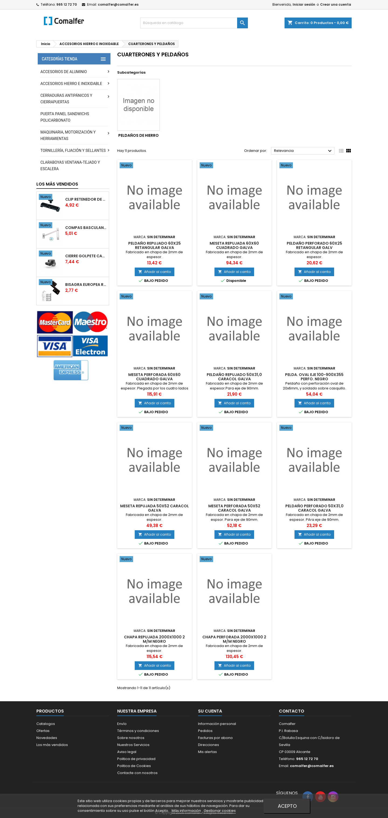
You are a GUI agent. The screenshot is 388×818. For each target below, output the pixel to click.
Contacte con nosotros (137, 772)
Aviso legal (126, 751)
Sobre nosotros (130, 737)
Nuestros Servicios (133, 744)
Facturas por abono (215, 737)
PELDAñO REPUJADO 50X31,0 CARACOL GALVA (234, 377)
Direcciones (208, 744)
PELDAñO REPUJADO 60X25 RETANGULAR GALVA (154, 245)
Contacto (291, 711)
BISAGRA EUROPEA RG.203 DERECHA (86, 284)
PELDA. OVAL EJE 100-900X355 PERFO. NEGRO (314, 377)
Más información (187, 810)
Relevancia (303, 151)
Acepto (287, 806)
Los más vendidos (57, 184)
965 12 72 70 (66, 4)
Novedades (46, 737)
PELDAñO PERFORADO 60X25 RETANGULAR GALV (314, 245)
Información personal (217, 723)
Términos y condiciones (138, 730)
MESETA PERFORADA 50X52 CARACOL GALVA (234, 508)
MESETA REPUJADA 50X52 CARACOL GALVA (154, 508)
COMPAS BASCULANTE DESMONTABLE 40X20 (86, 227)
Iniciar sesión (304, 4)
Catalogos (45, 723)
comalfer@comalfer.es (118, 4)
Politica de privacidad (136, 758)
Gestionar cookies (220, 810)
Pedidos (205, 730)
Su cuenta (210, 711)
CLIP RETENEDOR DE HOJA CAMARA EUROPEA (86, 199)
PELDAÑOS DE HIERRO (138, 135)
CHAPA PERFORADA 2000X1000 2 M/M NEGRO (234, 639)
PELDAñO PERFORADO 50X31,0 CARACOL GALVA (314, 508)
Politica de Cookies (134, 765)
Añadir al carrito (154, 271)
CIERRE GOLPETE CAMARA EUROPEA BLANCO (86, 256)
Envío (122, 723)
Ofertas (43, 730)
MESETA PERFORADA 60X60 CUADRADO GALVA (154, 377)
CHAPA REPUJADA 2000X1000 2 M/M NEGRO (154, 639)
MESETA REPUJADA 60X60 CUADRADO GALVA (234, 245)
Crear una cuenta (335, 4)
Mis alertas (207, 751)
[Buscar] (194, 23)
